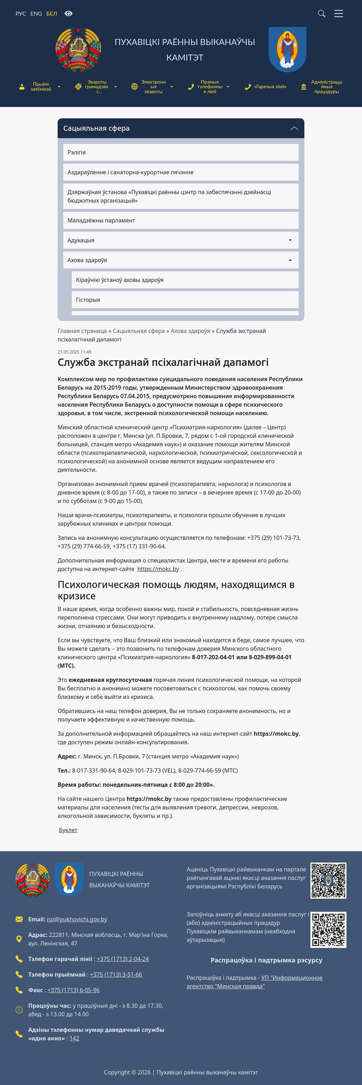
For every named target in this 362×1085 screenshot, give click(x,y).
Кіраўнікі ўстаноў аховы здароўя (120, 280)
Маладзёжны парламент (101, 220)
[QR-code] (328, 881)
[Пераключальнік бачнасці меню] (294, 128)
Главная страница (82, 331)
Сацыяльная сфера (139, 331)
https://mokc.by (158, 569)
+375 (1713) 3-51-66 (116, 974)
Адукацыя (81, 240)
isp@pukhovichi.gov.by (77, 919)
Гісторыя (88, 300)
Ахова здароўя (190, 331)
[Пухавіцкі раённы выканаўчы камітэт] (181, 49)
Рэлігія (77, 152)
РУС (21, 13)
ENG (36, 13)
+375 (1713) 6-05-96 (74, 990)
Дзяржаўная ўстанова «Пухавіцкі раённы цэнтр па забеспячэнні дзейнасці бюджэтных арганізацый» (169, 196)
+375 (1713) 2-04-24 (123, 959)
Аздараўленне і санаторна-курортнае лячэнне (130, 172)
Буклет (68, 830)
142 (74, 1038)
